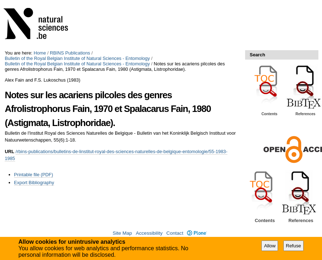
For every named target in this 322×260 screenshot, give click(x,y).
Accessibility (149, 233)
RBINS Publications (70, 53)
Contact (174, 233)
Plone (197, 233)
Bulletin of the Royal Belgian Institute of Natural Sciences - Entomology (77, 58)
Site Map (122, 233)
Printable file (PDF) (33, 174)
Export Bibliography (34, 182)
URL (9, 151)
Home (40, 53)
